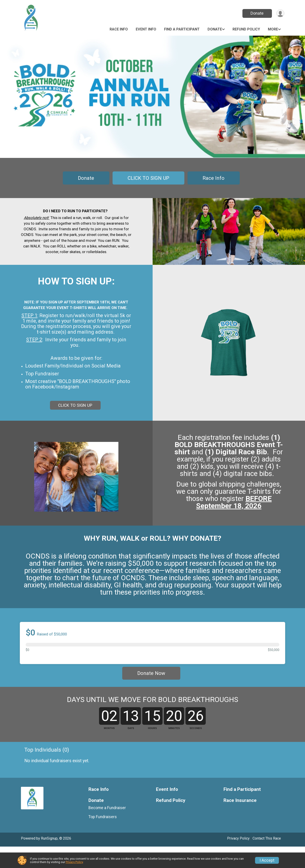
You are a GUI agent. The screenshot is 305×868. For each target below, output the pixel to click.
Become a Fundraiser (107, 829)
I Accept (267, 860)
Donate (256, 13)
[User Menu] (280, 13)
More (273, 29)
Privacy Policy (74, 862)
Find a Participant (182, 29)
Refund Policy (246, 29)
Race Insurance (240, 821)
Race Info (119, 29)
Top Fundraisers (102, 838)
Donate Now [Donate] (151, 677)
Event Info (146, 29)
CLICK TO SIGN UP (148, 178)
